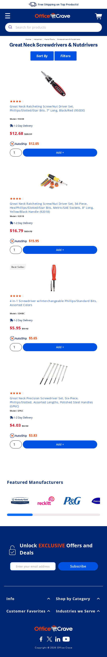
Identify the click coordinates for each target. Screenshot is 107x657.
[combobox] (53, 27)
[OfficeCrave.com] (53, 629)
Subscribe (78, 566)
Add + (60, 152)
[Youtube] (66, 641)
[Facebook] (41, 641)
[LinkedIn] (58, 641)
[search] (10, 27)
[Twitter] (49, 641)
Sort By (42, 56)
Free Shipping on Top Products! (53, 4)
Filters (66, 56)
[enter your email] (33, 566)
